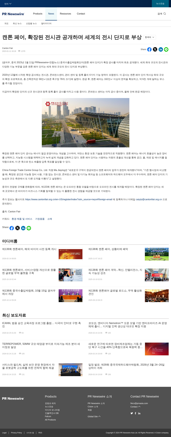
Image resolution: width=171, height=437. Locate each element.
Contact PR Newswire (145, 396)
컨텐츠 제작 (50, 403)
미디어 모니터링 (52, 410)
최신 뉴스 (17, 23)
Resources (65, 13)
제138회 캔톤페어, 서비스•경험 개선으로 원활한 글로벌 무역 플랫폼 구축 (29, 271)
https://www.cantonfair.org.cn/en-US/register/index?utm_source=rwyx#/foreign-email (68, 199)
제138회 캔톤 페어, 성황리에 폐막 (108, 249)
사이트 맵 (30, 433)
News (51, 13)
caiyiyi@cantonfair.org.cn (149, 199)
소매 (49, 219)
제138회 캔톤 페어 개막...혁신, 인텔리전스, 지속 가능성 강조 (115, 271)
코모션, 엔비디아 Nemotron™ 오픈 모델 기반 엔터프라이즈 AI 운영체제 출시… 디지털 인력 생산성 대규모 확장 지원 (127, 325)
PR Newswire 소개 (100, 396)
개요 (6, 23)
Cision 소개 (93, 406)
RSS (40, 433)
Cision (158, 433)
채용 (90, 410)
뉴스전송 (160, 3)
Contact (81, 13)
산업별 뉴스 (31, 23)
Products (37, 13)
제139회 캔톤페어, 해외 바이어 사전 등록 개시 (29, 249)
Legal (4, 433)
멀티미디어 (46, 23)
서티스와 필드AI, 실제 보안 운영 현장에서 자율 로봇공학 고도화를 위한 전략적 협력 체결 (28, 366)
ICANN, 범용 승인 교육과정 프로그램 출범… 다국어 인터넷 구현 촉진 (41, 325)
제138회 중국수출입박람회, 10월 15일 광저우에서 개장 (29, 292)
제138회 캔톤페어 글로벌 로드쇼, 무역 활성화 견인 (115, 292)
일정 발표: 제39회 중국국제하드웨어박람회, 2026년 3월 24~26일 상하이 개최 (126, 366)
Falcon (48, 416)
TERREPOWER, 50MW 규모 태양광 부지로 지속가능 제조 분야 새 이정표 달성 (41, 345)
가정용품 (40, 219)
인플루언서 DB (52, 413)
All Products (50, 420)
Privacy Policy (16, 433)
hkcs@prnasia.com (139, 403)
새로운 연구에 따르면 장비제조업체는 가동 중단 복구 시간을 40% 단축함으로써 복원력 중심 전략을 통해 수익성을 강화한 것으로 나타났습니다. (115, 345)
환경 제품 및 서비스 (22, 219)
